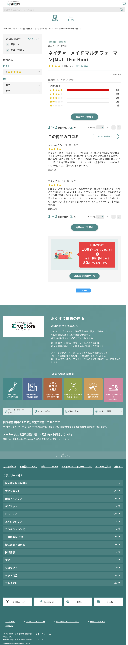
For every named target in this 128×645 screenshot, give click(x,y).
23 (116, 552)
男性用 (29, 28)
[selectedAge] (7, 50)
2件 (117, 90)
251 (116, 498)
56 (116, 560)
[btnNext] (119, 127)
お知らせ (118, 466)
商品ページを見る (84, 116)
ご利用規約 (10, 621)
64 (116, 529)
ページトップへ (63, 456)
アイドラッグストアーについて (77, 466)
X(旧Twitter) (18, 601)
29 (116, 568)
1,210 (115, 491)
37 (116, 521)
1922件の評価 (82, 66)
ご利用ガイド (9, 466)
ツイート (84, 290)
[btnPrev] (113, 127)
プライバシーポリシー (35, 621)
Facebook (49, 601)
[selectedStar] (7, 44)
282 (116, 575)
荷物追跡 (9, 625)
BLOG (110, 601)
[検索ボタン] (122, 9)
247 (116, 537)
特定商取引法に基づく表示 (67, 621)
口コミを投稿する (105, 136)
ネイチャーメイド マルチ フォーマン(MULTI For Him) (54, 28)
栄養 (23, 28)
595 (116, 544)
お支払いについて (28, 466)
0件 (117, 94)
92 (116, 506)
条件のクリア (33, 38)
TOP (5, 28)
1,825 (115, 583)
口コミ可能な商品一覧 (84, 275)
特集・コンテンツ (49, 466)
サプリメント (14, 28)
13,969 (115, 514)
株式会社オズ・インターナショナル (35, 634)
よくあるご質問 (103, 466)
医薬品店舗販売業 (97, 621)
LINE (79, 601)
